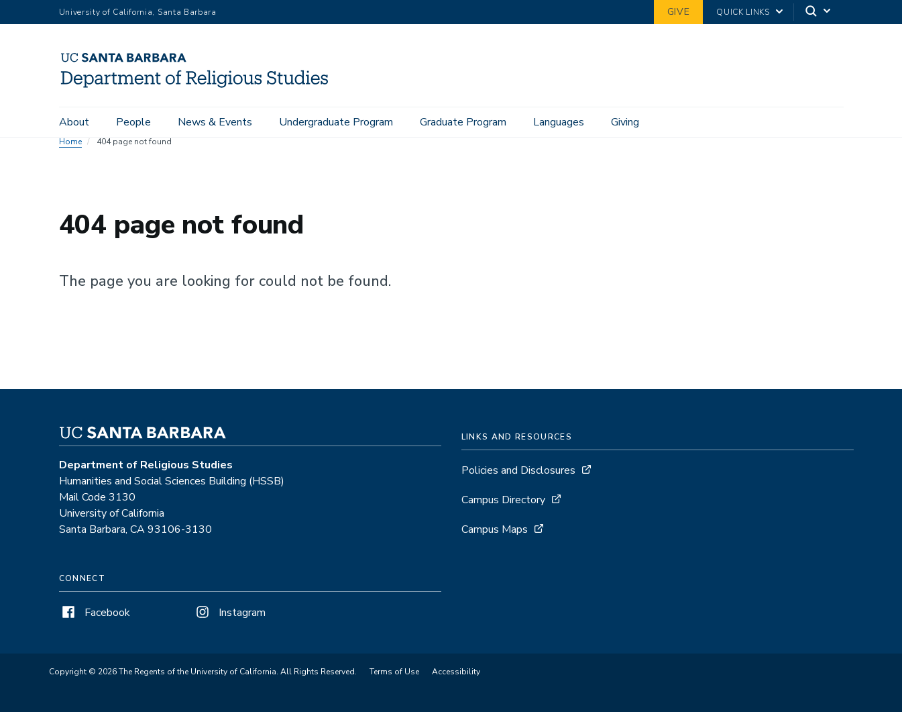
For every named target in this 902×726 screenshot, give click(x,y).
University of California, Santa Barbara (138, 12)
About (74, 122)
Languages (558, 122)
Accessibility (456, 685)
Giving (625, 122)
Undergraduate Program (336, 122)
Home (70, 155)
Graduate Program (463, 122)
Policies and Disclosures (518, 484)
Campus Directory (503, 514)
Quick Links (742, 12)
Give (678, 11)
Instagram (229, 626)
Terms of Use (394, 685)
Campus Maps (494, 543)
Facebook (94, 626)
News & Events (215, 122)
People (133, 122)
